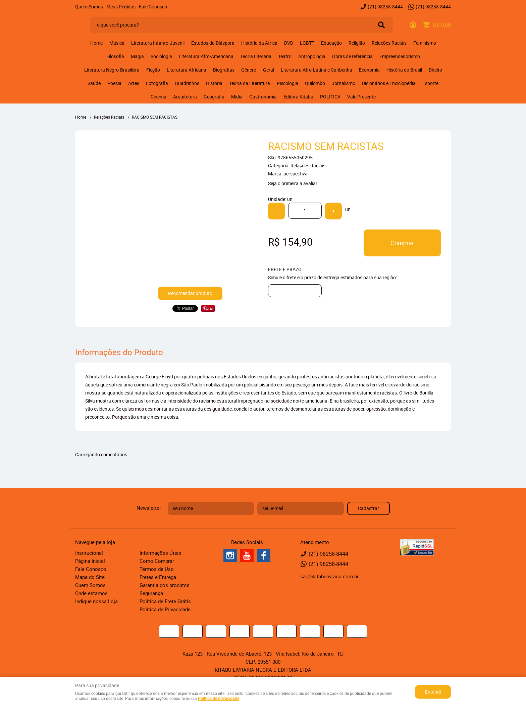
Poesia (114, 83)
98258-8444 (385, 6)
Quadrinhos (187, 83)
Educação (331, 43)
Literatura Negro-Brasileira (112, 70)
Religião (357, 43)
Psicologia (287, 83)
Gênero (248, 70)
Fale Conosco (153, 6)
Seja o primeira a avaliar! (293, 183)
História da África (259, 43)
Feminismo (424, 43)
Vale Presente (361, 96)
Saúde (94, 83)
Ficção (153, 70)
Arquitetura (185, 96)
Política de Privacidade (165, 609)
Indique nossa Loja (96, 601)
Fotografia (157, 83)
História (214, 83)
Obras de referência (352, 56)
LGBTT (307, 43)
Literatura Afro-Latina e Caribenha (316, 70)
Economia (369, 70)
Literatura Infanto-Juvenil (158, 43)
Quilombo (315, 83)
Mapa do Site (90, 577)
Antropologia (311, 56)
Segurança (151, 593)
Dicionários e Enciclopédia (389, 83)
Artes (133, 83)
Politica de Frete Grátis (165, 601)
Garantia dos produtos (165, 585)
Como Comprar (157, 560)
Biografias (223, 70)
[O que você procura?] (381, 25)
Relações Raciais (389, 43)
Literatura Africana (186, 70)
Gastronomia (263, 96)
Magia (137, 56)
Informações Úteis (160, 552)
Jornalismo (343, 83)
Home (96, 43)
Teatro (285, 56)
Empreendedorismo (399, 56)
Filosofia (115, 56)
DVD (288, 43)
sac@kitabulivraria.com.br (329, 576)
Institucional (89, 552)
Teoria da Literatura (249, 83)
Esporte (430, 83)
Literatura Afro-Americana (206, 56)
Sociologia (161, 56)
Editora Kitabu (298, 96)
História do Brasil (404, 70)
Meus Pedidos (121, 6)
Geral (268, 70)
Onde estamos (91, 593)
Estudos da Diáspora (212, 43)
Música (116, 43)
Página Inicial (90, 560)
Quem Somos (89, 6)
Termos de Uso (157, 569)
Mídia (237, 96)
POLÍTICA (330, 96)
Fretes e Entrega (158, 577)
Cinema (158, 96)
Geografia (214, 96)
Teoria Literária (255, 56)
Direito (435, 70)
